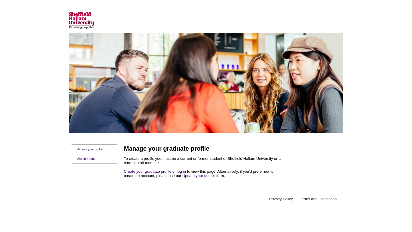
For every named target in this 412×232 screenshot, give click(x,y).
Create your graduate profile (147, 171)
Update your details (198, 176)
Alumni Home (86, 158)
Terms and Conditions (319, 199)
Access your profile (90, 149)
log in (181, 171)
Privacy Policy (281, 199)
